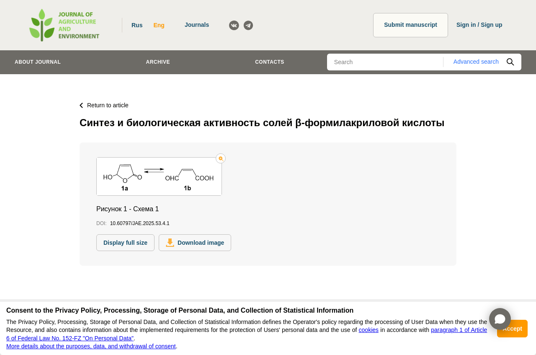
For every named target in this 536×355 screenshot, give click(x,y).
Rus (136, 25)
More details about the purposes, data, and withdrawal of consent (91, 346)
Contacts (269, 62)
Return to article (104, 105)
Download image (195, 242)
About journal (38, 62)
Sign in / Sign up (479, 24)
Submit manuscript (410, 24)
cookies (369, 329)
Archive (158, 62)
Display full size (125, 242)
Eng (158, 25)
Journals (197, 24)
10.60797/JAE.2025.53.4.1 (140, 223)
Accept (512, 328)
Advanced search (476, 61)
